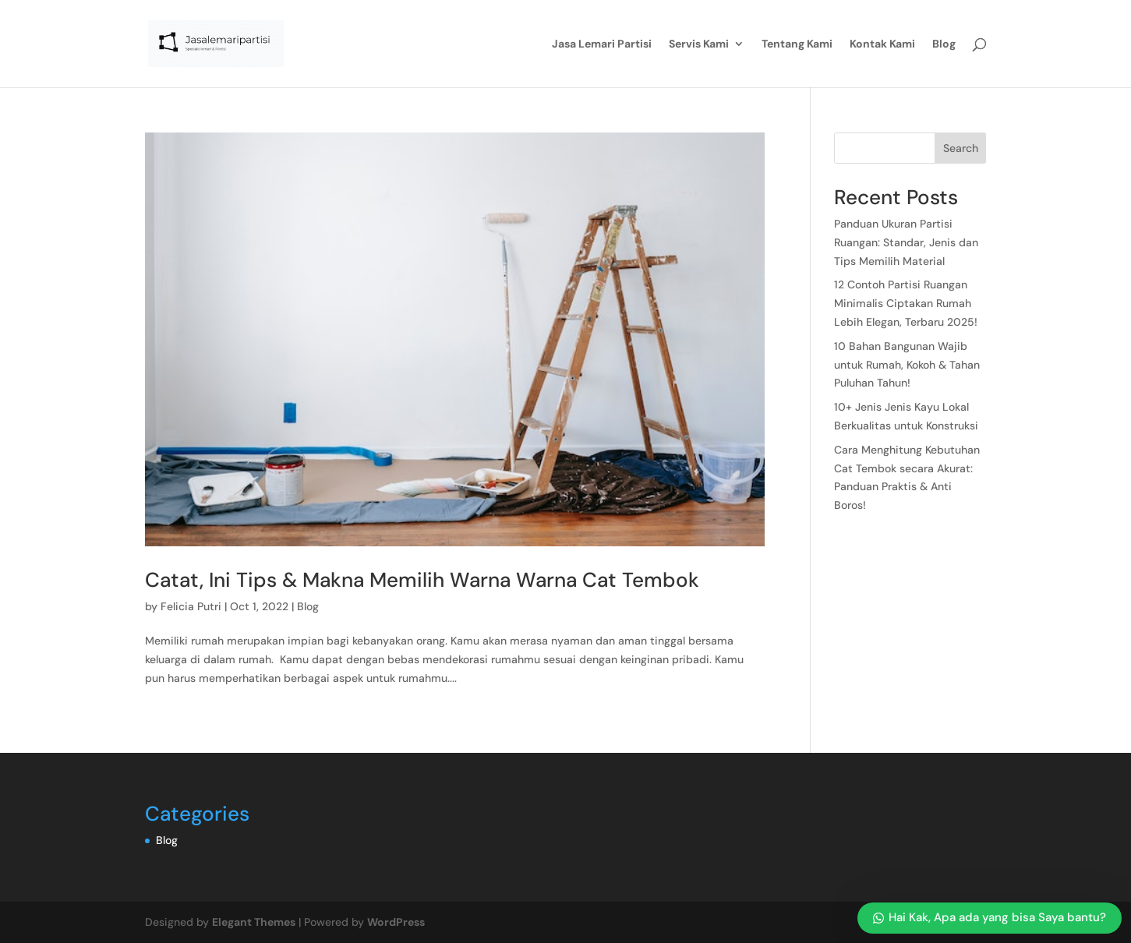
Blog (944, 44)
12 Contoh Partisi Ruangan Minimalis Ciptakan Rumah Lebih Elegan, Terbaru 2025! (907, 303)
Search (960, 148)
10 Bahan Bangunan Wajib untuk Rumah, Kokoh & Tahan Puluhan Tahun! (907, 364)
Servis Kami (699, 44)
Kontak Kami (882, 44)
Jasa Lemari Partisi (602, 44)
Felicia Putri (191, 606)
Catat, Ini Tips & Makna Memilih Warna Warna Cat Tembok (422, 580)
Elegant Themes (253, 922)
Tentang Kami (797, 44)
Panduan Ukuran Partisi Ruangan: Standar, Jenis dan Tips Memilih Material (906, 242)
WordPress (396, 922)
